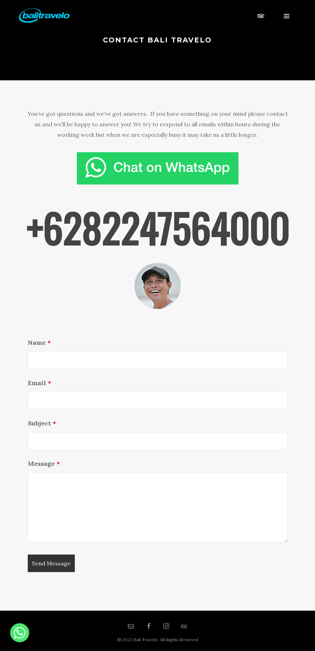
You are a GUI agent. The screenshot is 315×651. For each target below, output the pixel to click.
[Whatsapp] (19, 632)
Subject (42, 423)
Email (39, 383)
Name (39, 342)
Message (44, 463)
